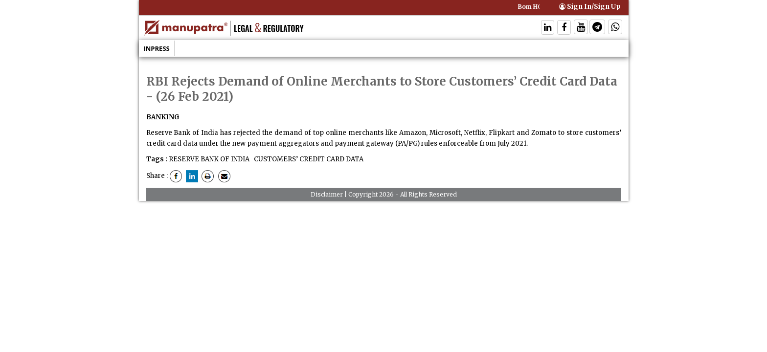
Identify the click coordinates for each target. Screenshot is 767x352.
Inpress (157, 48)
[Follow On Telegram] (597, 28)
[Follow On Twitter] (581, 28)
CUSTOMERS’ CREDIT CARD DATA (307, 159)
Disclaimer (327, 194)
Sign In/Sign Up (590, 6)
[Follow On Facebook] (564, 28)
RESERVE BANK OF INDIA (209, 159)
